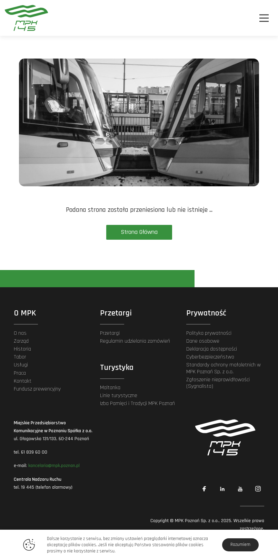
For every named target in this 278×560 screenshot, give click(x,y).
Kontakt (22, 381)
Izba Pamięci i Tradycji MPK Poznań (137, 403)
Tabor (20, 357)
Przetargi (110, 333)
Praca (20, 373)
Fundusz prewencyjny (37, 389)
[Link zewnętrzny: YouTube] (240, 489)
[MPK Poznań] (24, 18)
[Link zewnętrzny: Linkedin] (222, 489)
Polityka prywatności (208, 333)
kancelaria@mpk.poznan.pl (54, 466)
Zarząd (21, 341)
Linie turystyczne (118, 395)
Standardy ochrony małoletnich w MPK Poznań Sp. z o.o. (223, 368)
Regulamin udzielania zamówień (135, 341)
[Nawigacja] (264, 18)
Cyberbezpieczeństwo (210, 357)
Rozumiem (240, 544)
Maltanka (110, 387)
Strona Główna (139, 232)
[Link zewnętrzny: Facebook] (204, 489)
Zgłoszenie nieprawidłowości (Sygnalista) (218, 383)
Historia (22, 349)
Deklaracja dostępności (211, 349)
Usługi (21, 365)
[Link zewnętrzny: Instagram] (258, 489)
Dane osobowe (202, 341)
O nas (20, 333)
